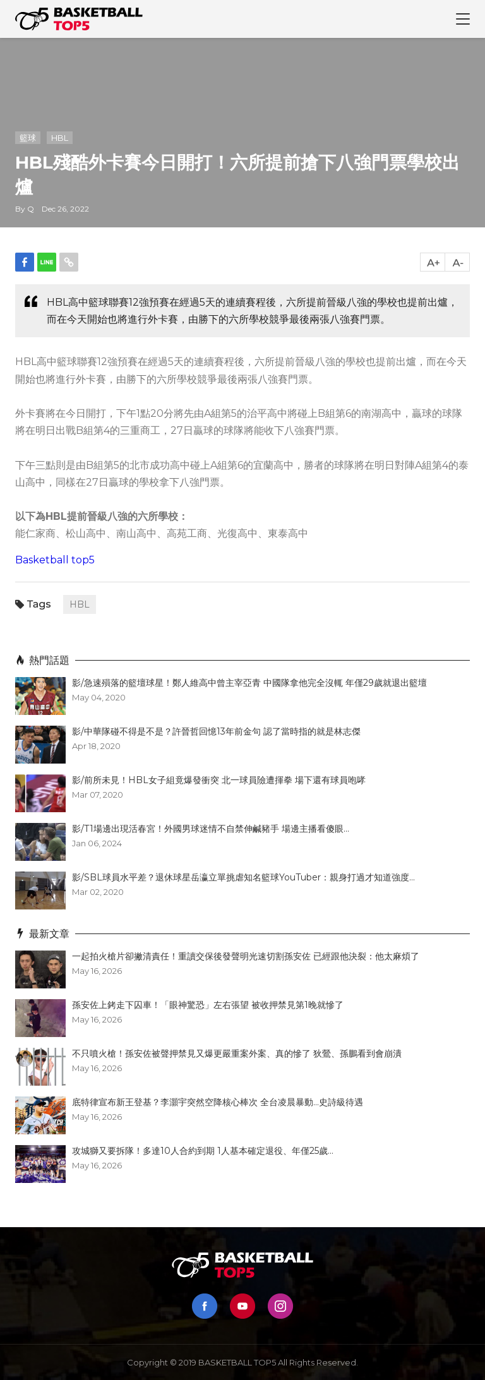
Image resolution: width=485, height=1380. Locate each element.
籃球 (28, 138)
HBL (59, 138)
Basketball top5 (55, 560)
